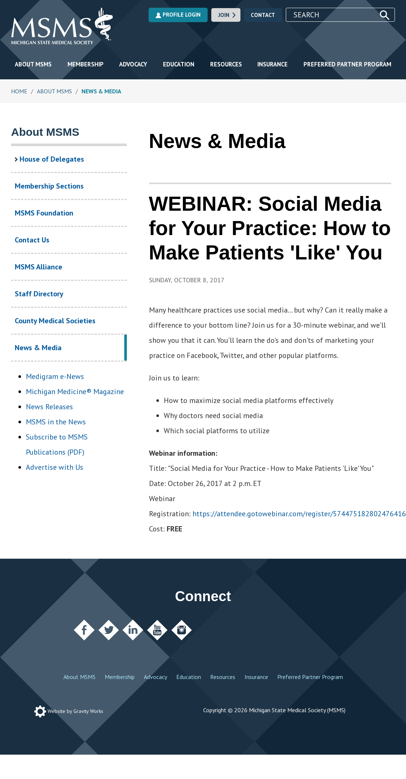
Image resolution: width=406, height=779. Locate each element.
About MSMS (33, 64)
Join (227, 14)
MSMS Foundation (44, 213)
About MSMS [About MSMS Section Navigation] (45, 132)
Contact (263, 14)
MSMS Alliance (38, 267)
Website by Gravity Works (68, 711)
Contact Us (32, 240)
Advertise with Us (54, 467)
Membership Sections (49, 186)
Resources (226, 64)
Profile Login (178, 14)
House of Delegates (49, 159)
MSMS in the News (56, 422)
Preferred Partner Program (347, 64)
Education (178, 64)
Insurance (272, 64)
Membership (85, 64)
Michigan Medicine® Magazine (75, 391)
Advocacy (133, 64)
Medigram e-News (55, 376)
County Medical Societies (55, 320)
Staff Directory (39, 294)
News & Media (53, 352)
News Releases (49, 406)
